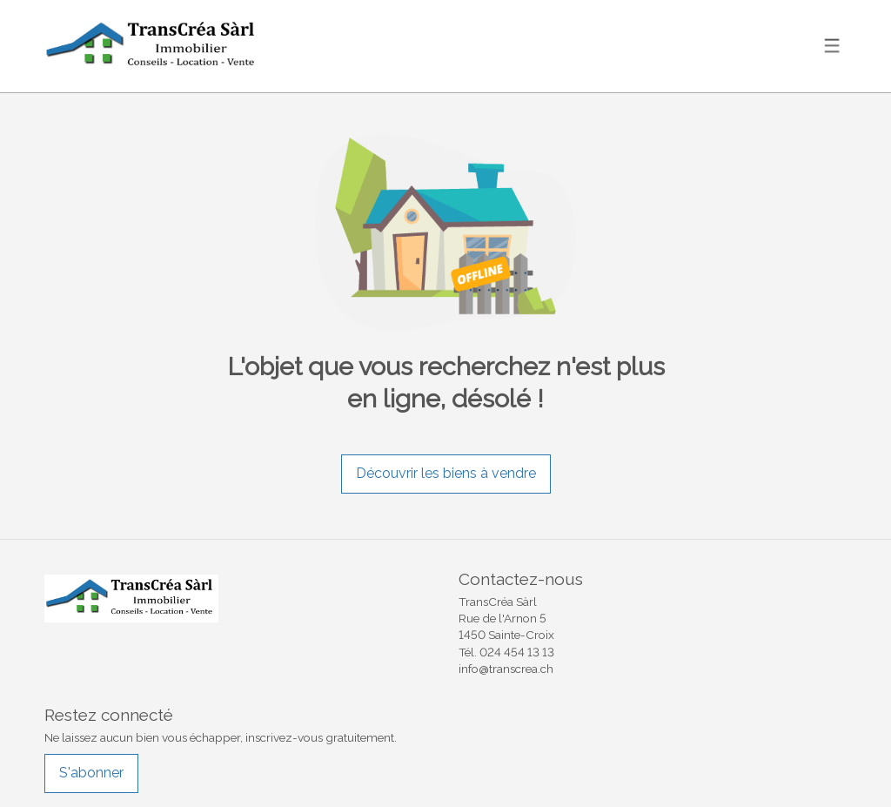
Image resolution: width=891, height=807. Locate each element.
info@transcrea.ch (506, 669)
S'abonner (91, 772)
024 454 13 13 (516, 652)
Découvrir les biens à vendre (446, 473)
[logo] (153, 47)
